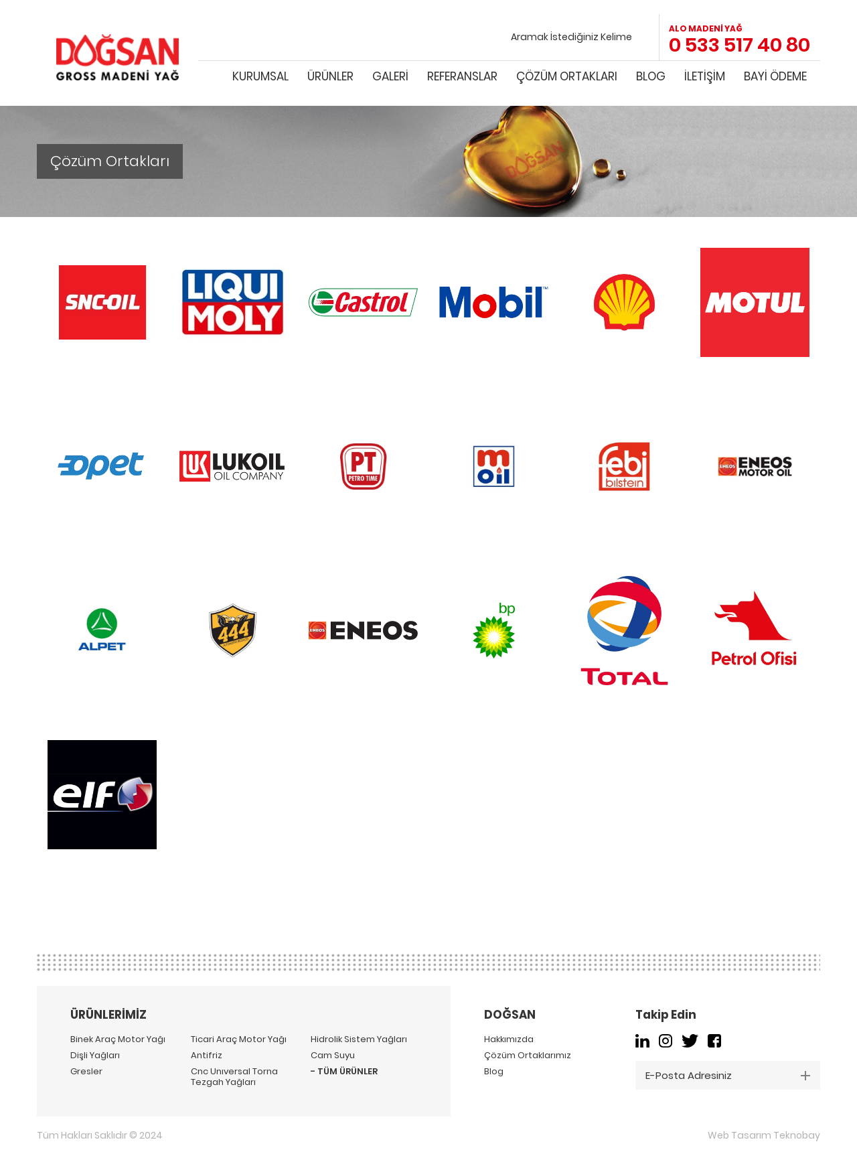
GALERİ (390, 76)
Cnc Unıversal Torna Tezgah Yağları (234, 1077)
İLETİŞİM (704, 76)
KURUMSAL (260, 76)
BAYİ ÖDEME (775, 76)
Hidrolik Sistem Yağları (359, 1039)
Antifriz (206, 1055)
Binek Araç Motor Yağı (117, 1039)
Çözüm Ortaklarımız (527, 1055)
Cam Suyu (333, 1055)
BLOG (651, 76)
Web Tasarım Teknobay (764, 1135)
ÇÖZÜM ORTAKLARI (566, 76)
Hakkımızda (509, 1039)
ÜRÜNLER (330, 76)
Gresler (86, 1071)
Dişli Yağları (95, 1055)
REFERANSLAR (462, 76)
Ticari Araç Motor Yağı (239, 1039)
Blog (493, 1071)
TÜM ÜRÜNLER (347, 1071)
